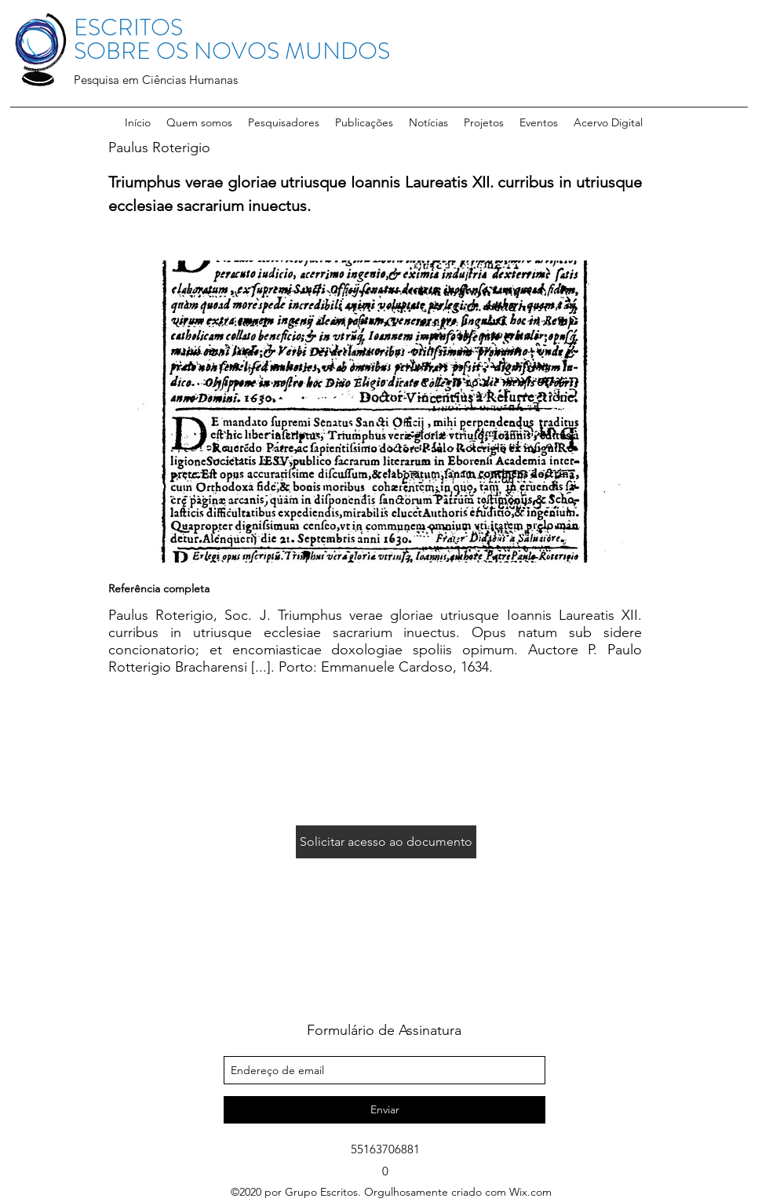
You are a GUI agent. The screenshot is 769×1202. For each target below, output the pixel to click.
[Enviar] (384, 1110)
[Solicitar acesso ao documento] (386, 841)
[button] (283, 122)
